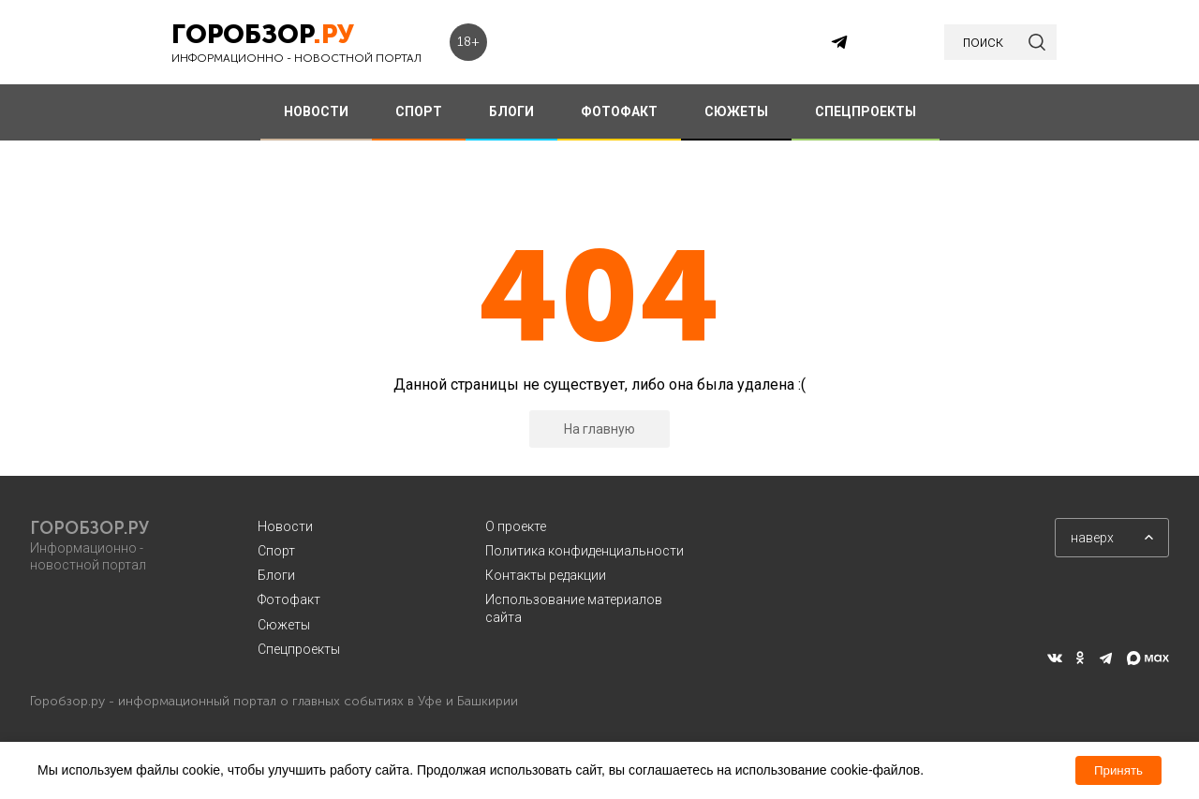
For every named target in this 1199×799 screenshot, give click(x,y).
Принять (1118, 770)
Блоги (276, 575)
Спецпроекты (299, 649)
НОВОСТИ (316, 111)
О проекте (515, 526)
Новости (285, 526)
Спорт (276, 550)
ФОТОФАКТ (619, 111)
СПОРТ (418, 111)
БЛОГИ (511, 111)
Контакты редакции (545, 575)
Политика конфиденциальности (584, 550)
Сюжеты (284, 624)
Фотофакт (289, 599)
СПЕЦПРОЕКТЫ (865, 111)
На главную (599, 429)
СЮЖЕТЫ (736, 111)
